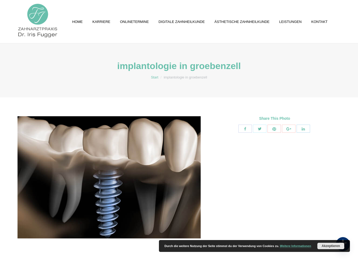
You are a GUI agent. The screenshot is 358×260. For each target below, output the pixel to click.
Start (154, 77)
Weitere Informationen (295, 246)
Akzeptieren (331, 246)
